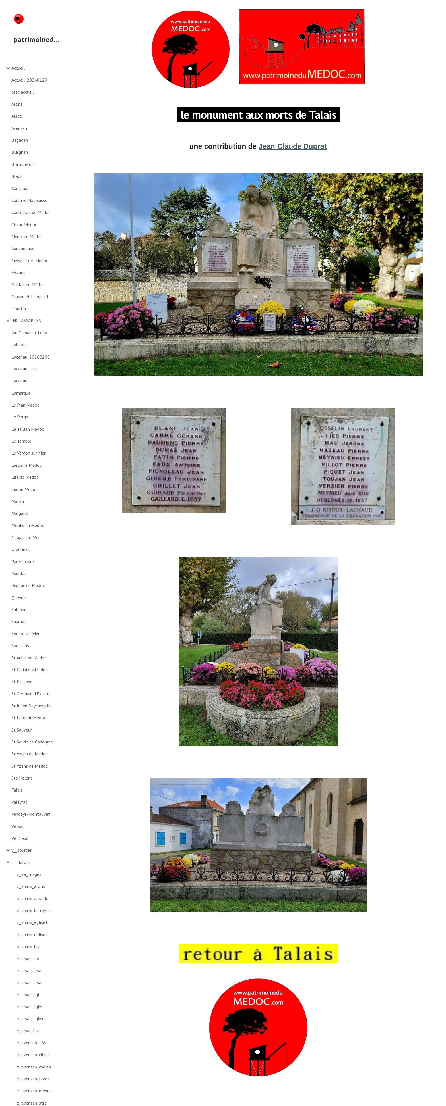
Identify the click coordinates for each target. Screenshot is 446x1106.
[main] (258, 114)
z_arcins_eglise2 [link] (32, 934)
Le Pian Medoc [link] (25, 405)
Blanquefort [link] (23, 164)
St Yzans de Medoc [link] (29, 766)
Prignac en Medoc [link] (28, 585)
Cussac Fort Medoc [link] (29, 260)
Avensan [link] (19, 128)
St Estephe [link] (21, 681)
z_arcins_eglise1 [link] (32, 922)
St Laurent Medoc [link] (28, 717)
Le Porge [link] (19, 417)
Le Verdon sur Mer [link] (28, 453)
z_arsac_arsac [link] (30, 982)
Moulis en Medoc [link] (27, 525)
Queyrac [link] (19, 597)
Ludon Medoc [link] (24, 489)
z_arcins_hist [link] (29, 946)
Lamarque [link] (20, 393)
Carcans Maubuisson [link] (30, 200)
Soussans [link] (20, 645)
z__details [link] (21, 862)
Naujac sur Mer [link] (25, 537)
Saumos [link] (18, 621)
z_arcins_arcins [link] (31, 886)
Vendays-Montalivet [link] (30, 814)
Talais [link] (16, 790)
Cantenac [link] (20, 188)
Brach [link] (16, 176)
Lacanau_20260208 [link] (30, 357)
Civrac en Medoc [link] (26, 236)
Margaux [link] (19, 513)
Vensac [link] (17, 826)
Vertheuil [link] (19, 838)
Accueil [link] (18, 68)
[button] (439, 8)
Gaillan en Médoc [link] (27, 284)
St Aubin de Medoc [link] (28, 658)
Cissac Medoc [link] (24, 224)
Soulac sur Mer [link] (25, 633)
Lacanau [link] (19, 381)
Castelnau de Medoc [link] (30, 212)
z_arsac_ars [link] (28, 958)
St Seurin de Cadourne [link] (32, 742)
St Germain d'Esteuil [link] (30, 694)
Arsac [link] (16, 116)
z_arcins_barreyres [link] (34, 910)
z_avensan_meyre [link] (34, 1090)
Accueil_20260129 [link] (29, 80)
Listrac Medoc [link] (24, 477)
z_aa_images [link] (29, 874)
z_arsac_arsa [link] (29, 970)
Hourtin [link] (18, 308)
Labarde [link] (19, 344)
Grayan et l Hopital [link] (29, 296)
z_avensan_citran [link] (33, 1054)
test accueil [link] (22, 92)
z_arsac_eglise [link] (30, 1018)
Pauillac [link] (18, 573)
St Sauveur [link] (21, 730)
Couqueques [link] (22, 248)
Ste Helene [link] (22, 778)
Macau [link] (17, 501)
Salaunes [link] (19, 609)
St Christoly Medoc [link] (29, 669)
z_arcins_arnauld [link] (32, 898)
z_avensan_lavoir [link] (33, 1079)
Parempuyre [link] (22, 561)
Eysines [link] (18, 272)
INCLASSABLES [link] (26, 320)
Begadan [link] (19, 140)
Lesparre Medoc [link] (26, 465)
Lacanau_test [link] (24, 369)
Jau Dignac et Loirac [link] (30, 333)
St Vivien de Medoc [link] (29, 754)
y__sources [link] (21, 850)
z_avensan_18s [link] (31, 1042)
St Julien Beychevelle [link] (31, 706)
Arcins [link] (16, 104)
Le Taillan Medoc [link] (27, 429)
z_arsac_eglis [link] (29, 1006)
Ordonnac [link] (20, 549)
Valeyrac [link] (19, 802)
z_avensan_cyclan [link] (34, 1067)
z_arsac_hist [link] (28, 1031)
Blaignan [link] (19, 152)
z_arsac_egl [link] (28, 994)
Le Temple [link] (21, 441)
